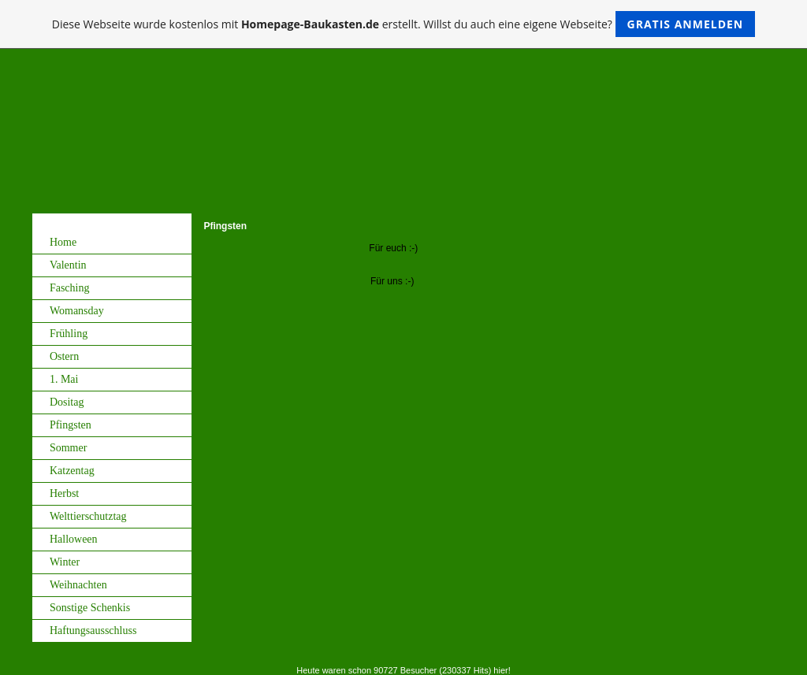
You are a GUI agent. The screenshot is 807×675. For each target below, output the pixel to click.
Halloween (74, 539)
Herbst (64, 493)
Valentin (68, 265)
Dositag (67, 402)
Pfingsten (70, 425)
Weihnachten (78, 585)
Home (63, 242)
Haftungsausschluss (93, 630)
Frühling (68, 333)
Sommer (68, 448)
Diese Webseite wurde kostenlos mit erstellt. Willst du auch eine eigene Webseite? (404, 24)
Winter (65, 562)
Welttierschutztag (88, 516)
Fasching (70, 288)
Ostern (64, 356)
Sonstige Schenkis (90, 608)
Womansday (77, 311)
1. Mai (64, 379)
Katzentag (72, 471)
